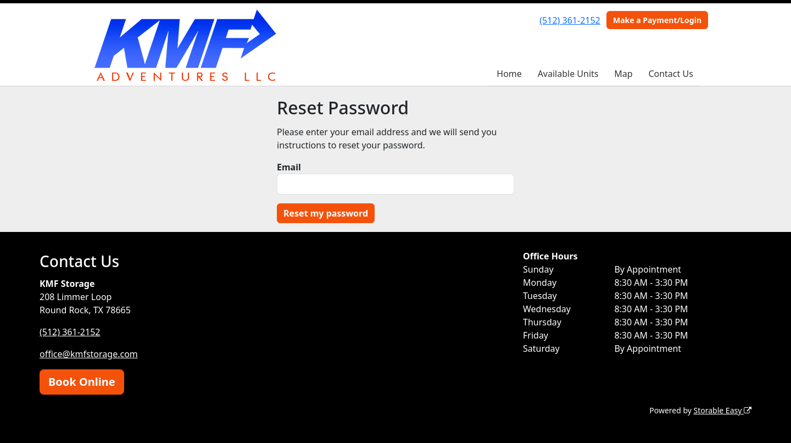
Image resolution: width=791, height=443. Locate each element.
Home (509, 74)
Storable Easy (722, 410)
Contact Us (670, 74)
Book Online (81, 381)
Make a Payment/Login (657, 20)
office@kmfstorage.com (89, 354)
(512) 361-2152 (569, 20)
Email (289, 167)
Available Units (568, 74)
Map (623, 74)
